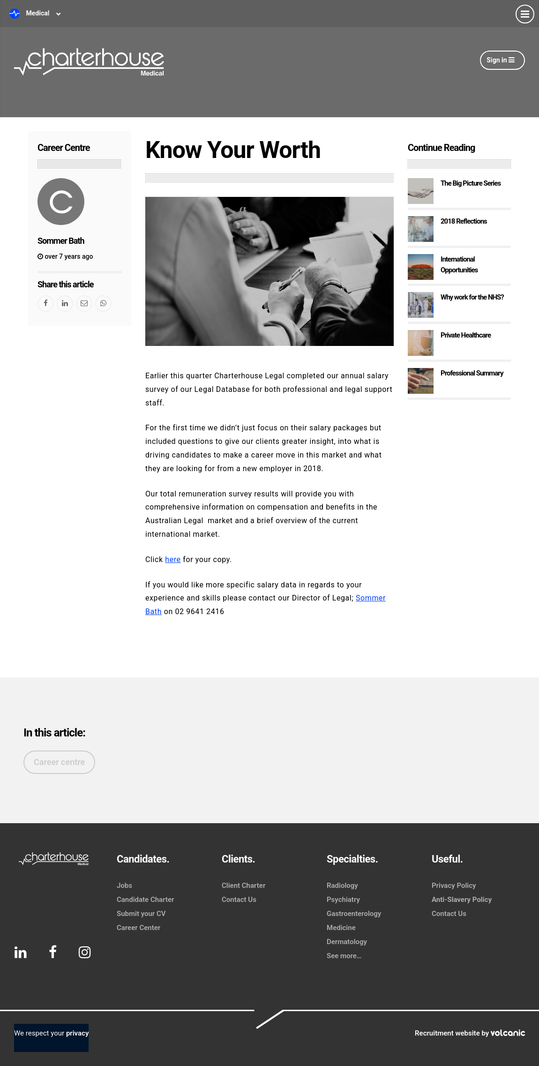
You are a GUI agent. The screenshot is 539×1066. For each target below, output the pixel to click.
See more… (344, 956)
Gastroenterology (354, 913)
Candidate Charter (145, 899)
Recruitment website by (470, 1033)
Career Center (138, 927)
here (172, 559)
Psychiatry (343, 899)
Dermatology (347, 942)
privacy (77, 1033)
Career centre (59, 762)
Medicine (341, 927)
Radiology (342, 885)
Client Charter (243, 885)
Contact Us (239, 899)
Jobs (124, 885)
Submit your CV (141, 913)
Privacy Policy (454, 885)
